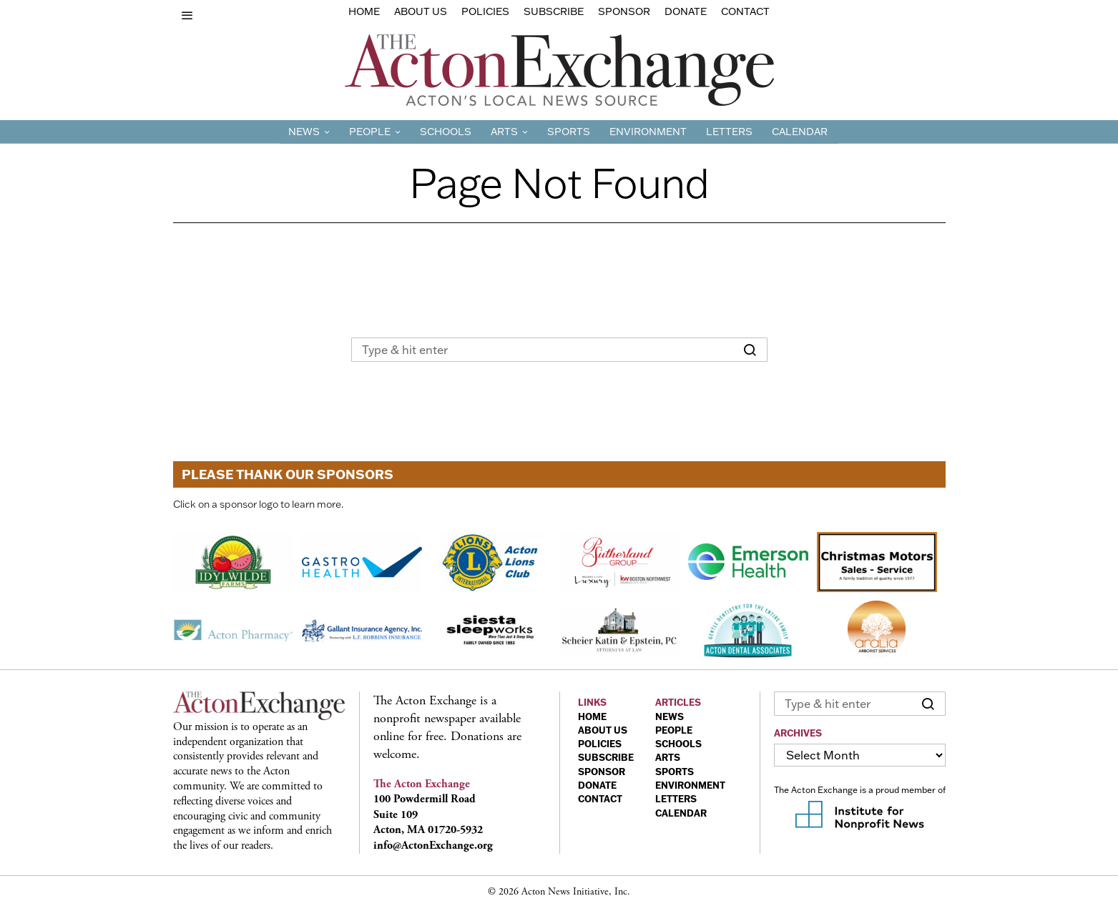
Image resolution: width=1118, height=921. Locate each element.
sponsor (624, 11)
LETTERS (676, 798)
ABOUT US (602, 730)
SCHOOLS (678, 743)
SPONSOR (601, 771)
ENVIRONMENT (690, 785)
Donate (686, 11)
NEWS (669, 716)
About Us (420, 11)
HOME (592, 716)
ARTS (667, 757)
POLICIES (600, 743)
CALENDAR (681, 813)
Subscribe (554, 11)
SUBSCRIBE (606, 757)
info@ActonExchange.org (433, 845)
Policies (485, 11)
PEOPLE (673, 730)
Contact (745, 11)
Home (364, 11)
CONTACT (600, 798)
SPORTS (674, 771)
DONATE (597, 785)
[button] (750, 350)
